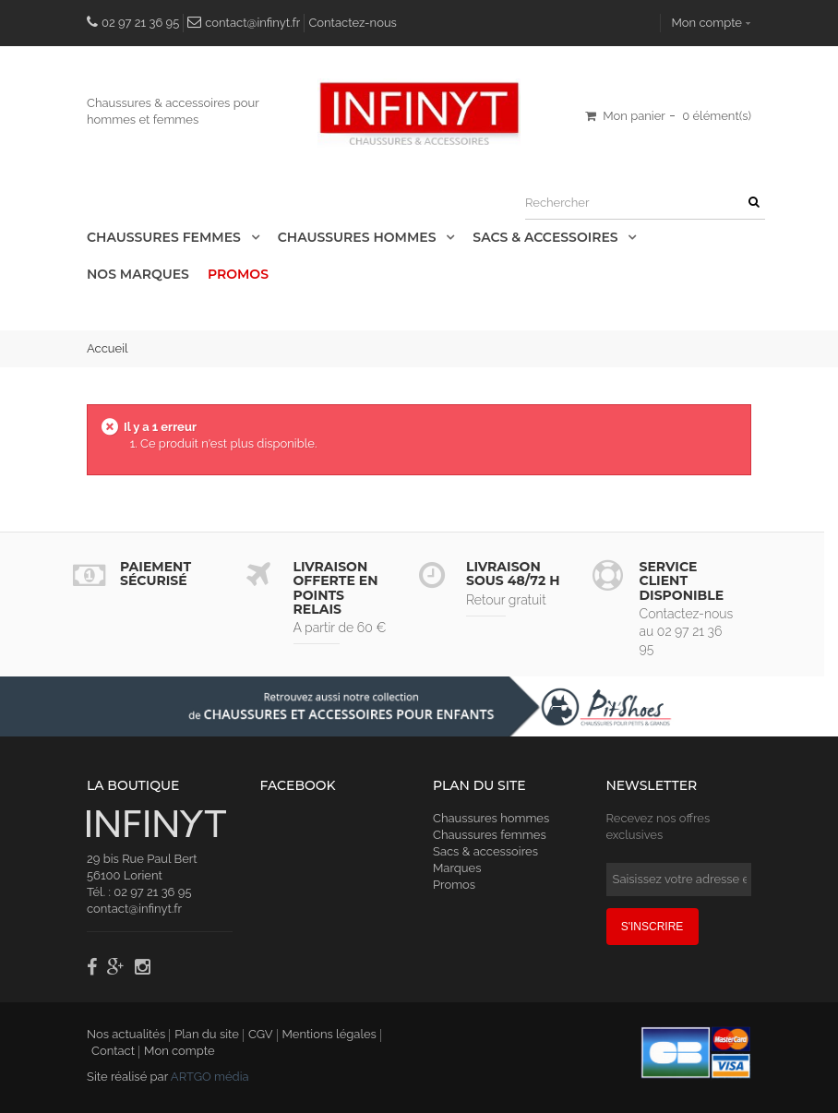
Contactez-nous (352, 23)
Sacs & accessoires (547, 237)
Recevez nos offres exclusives (658, 826)
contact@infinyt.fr (252, 23)
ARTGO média (210, 1076)
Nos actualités (126, 1034)
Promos (238, 274)
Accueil (107, 348)
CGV (260, 1034)
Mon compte (707, 23)
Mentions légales (329, 1034)
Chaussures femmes (489, 835)
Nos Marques (138, 274)
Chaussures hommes (491, 818)
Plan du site (206, 1034)
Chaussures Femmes (166, 237)
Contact (113, 1051)
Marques (457, 868)
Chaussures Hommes (359, 237)
